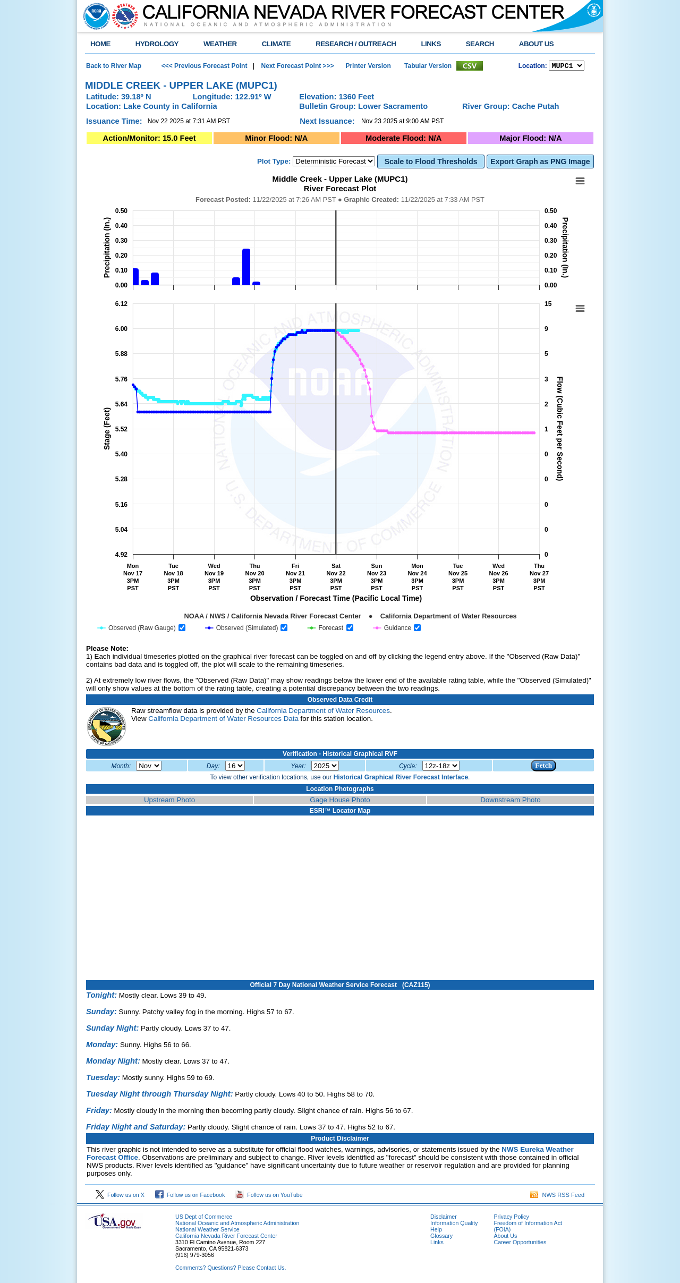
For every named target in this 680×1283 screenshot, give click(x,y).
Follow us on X (120, 1196)
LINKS (430, 44)
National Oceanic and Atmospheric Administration (237, 1224)
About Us (505, 1237)
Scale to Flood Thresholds (431, 163)
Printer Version (367, 66)
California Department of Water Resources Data (223, 720)
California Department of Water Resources (323, 712)
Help (436, 1231)
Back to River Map (113, 66)
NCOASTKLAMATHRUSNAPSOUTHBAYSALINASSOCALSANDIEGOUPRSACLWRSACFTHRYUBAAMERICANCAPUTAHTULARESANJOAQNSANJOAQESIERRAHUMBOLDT (566, 66)
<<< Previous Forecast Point (205, 66)
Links (437, 1243)
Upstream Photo (169, 801)
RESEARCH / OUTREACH (356, 44)
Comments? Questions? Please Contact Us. (230, 1269)
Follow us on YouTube (268, 1196)
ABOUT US (536, 44)
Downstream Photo (510, 801)
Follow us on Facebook (190, 1196)
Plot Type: (274, 163)
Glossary (441, 1237)
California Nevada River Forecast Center (226, 1237)
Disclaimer (443, 1218)
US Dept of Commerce (203, 1218)
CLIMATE (276, 44)
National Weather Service (207, 1231)
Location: (532, 67)
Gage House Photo (340, 801)
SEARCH (480, 44)
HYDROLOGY (156, 44)
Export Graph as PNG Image (540, 163)
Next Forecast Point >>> (296, 66)
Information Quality (454, 1224)
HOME (100, 44)
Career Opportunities (520, 1243)
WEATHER (220, 44)
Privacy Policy (511, 1218)
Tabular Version (428, 66)
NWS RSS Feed (557, 1196)
